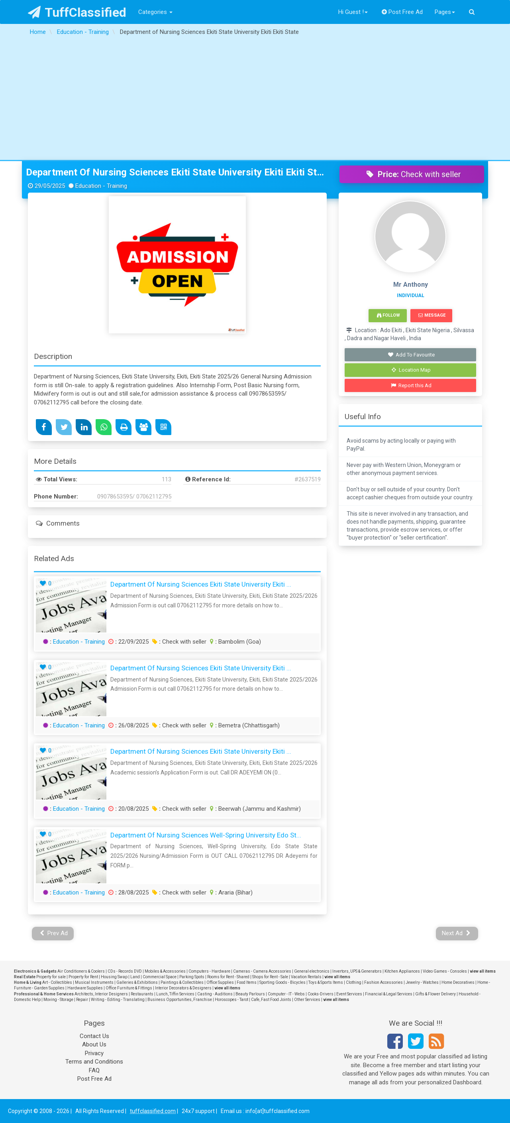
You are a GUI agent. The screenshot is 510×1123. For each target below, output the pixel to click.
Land (135, 977)
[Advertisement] (255, 100)
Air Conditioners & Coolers (81, 971)
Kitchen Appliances (402, 971)
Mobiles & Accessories (165, 971)
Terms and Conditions (94, 1061)
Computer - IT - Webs (286, 994)
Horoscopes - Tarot (231, 999)
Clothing (353, 982)
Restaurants (142, 994)
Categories (155, 12)
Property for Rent (83, 977)
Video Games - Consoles (445, 971)
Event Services (349, 994)
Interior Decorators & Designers (183, 988)
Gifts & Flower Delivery (435, 994)
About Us (94, 1044)
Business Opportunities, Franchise (179, 999)
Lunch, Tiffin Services (175, 994)
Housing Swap (114, 977)
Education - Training (79, 641)
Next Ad (456, 933)
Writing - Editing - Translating (118, 999)
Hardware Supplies (85, 988)
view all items (483, 971)
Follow (388, 315)
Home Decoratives (458, 982)
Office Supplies (220, 982)
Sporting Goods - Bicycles (282, 982)
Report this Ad (411, 385)
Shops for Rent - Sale (270, 977)
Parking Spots (191, 977)
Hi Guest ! (353, 12)
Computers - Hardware (209, 971)
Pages (445, 12)
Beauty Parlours (250, 994)
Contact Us (94, 1036)
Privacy (94, 1053)
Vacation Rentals (306, 977)
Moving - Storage (58, 999)
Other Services (307, 999)
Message (431, 315)
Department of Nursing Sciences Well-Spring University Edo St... (205, 835)
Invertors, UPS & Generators (357, 971)
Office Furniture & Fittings (129, 988)
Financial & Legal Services (388, 994)
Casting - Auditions (215, 994)
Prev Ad (54, 933)
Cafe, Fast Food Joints (271, 999)
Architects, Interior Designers (101, 994)
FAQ (94, 1070)
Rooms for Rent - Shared (228, 977)
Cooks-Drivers (320, 994)
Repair (82, 999)
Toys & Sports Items (325, 982)
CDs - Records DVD (125, 971)
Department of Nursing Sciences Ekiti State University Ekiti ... (200, 584)
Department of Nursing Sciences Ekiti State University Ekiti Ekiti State (177, 172)
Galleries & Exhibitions (137, 982)
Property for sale (51, 977)
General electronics (312, 971)
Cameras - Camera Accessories (262, 971)
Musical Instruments (94, 982)
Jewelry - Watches (422, 982)
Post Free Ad (402, 12)
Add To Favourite (411, 355)
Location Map (411, 370)
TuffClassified (77, 12)
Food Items (247, 982)
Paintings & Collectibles (182, 982)
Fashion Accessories (383, 982)
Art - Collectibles (57, 982)
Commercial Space (160, 977)
